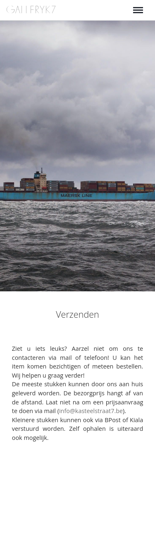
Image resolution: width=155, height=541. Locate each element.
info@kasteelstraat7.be (91, 411)
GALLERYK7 (31, 9)
